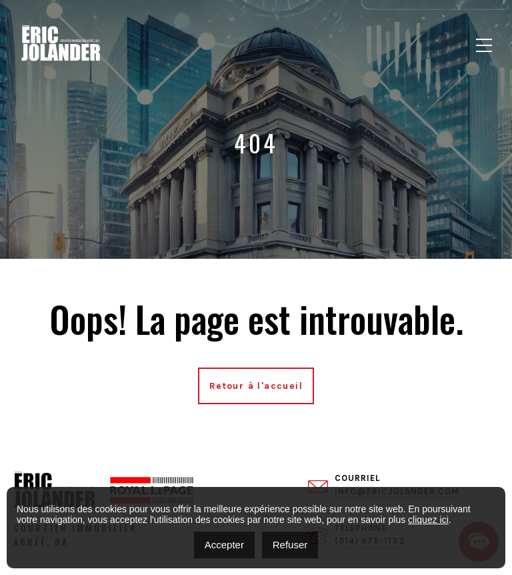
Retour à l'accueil (256, 386)
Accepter (224, 544)
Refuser (290, 544)
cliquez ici (428, 519)
